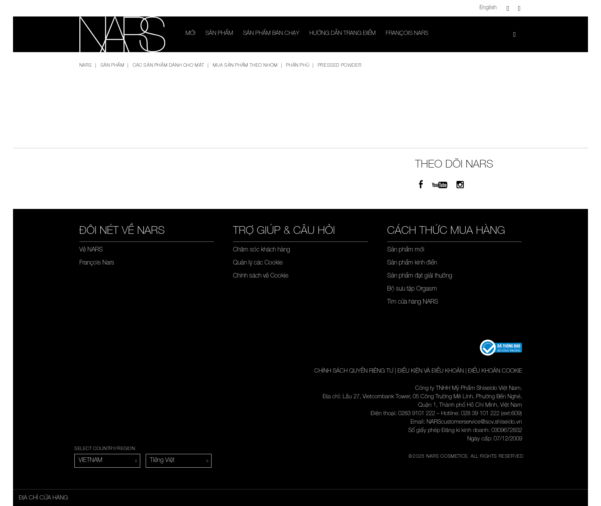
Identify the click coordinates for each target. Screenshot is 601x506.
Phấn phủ (297, 65)
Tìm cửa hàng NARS (412, 302)
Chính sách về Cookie (260, 276)
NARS (85, 65)
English (488, 8)
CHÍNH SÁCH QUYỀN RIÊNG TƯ (353, 371)
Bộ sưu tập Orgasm (412, 289)
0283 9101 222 (416, 414)
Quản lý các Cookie (257, 263)
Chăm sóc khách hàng (261, 250)
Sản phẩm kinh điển (412, 263)
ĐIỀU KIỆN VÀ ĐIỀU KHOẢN (430, 371)
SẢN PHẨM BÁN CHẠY (271, 33)
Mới (190, 33)
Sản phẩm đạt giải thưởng (419, 276)
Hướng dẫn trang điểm (342, 33)
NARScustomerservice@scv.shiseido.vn (474, 422)
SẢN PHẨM (219, 33)
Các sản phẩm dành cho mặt (168, 65)
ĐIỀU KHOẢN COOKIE (495, 371)
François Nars (407, 33)
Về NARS (91, 250)
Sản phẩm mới (405, 250)
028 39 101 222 (480, 414)
